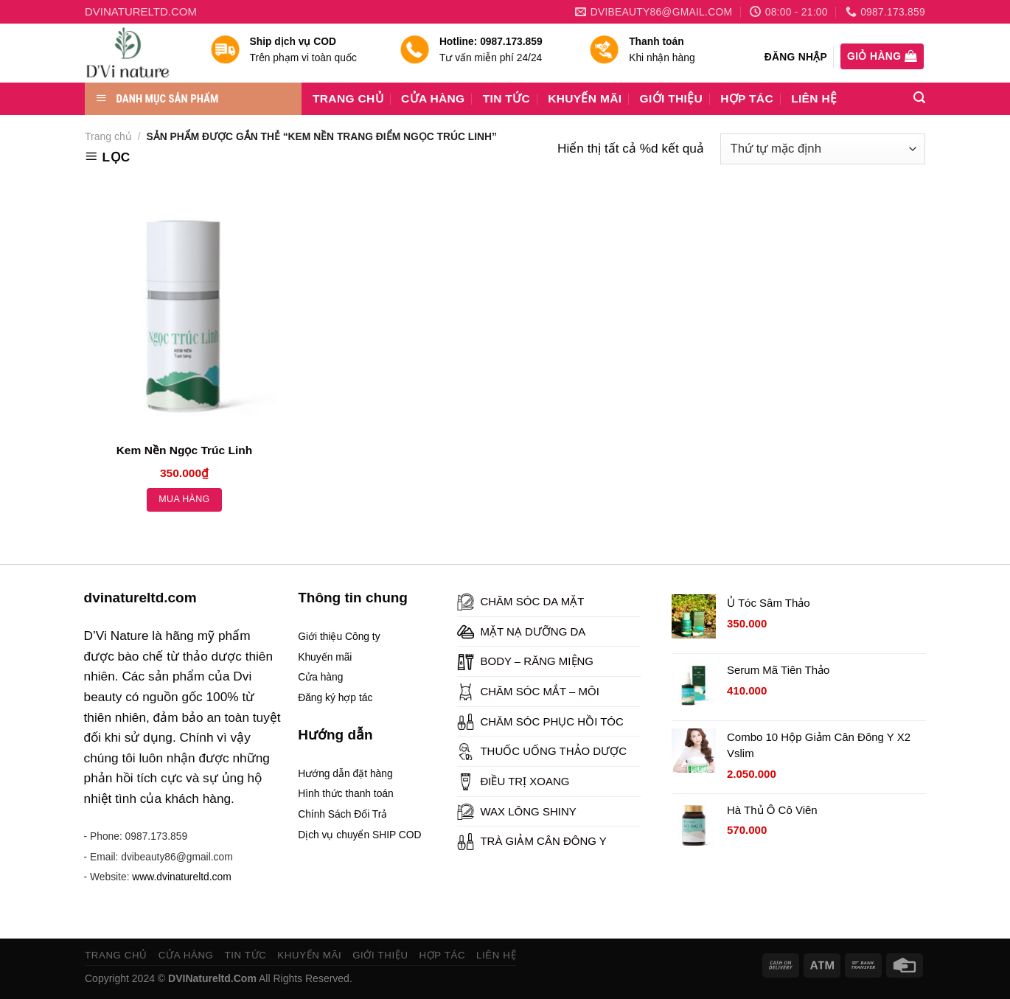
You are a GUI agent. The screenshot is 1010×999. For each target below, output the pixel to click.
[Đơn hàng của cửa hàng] (822, 148)
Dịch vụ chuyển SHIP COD (359, 834)
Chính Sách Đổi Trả (342, 814)
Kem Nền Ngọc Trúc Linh (184, 450)
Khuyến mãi (325, 657)
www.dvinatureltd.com (181, 877)
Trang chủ (108, 136)
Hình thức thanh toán (346, 793)
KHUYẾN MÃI (584, 99)
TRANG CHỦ (348, 99)
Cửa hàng (320, 677)
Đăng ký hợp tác (335, 697)
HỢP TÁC (746, 99)
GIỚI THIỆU (671, 99)
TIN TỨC (506, 99)
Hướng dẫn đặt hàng (345, 773)
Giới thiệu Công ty (339, 636)
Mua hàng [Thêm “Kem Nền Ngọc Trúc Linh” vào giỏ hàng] (184, 499)
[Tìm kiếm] (919, 98)
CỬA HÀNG (432, 99)
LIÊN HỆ (814, 99)
